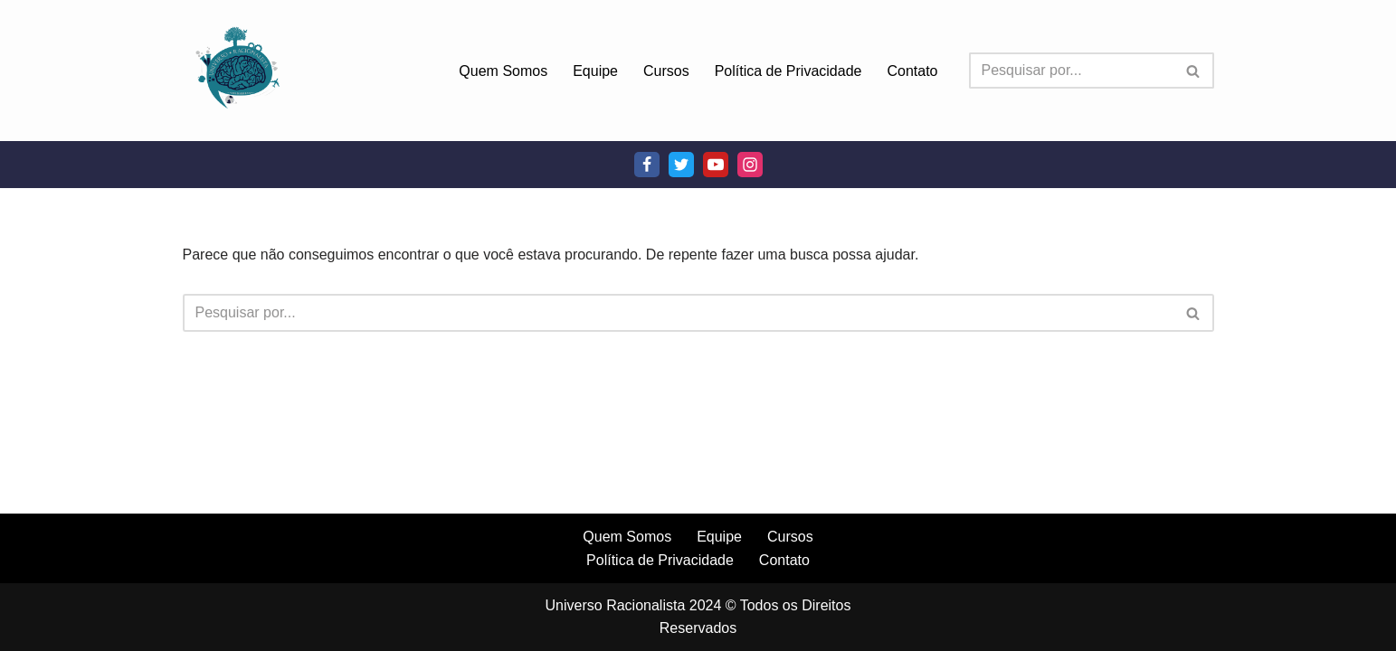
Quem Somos (503, 71)
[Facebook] (647, 164)
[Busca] (1071, 70)
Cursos (666, 71)
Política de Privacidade (788, 71)
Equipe (595, 71)
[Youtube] (715, 164)
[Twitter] (681, 164)
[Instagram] (750, 164)
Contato (912, 71)
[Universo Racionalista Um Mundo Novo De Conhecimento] (237, 70)
